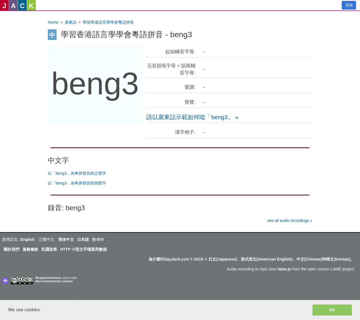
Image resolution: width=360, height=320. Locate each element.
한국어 (98, 239)
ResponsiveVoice (48, 277)
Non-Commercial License (54, 281)
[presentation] (36, 293)
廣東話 (70, 22)
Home (53, 22)
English (27, 239)
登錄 (349, 5)
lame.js (284, 269)
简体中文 (66, 239)
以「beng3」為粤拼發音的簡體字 (77, 183)
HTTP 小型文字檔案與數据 (83, 249)
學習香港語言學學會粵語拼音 (108, 22)
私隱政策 (49, 249)
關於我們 (11, 249)
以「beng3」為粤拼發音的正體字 (77, 173)
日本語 (83, 239)
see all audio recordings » (289, 220)
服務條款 (30, 249)
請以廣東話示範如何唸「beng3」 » (192, 117)
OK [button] (332, 310)
